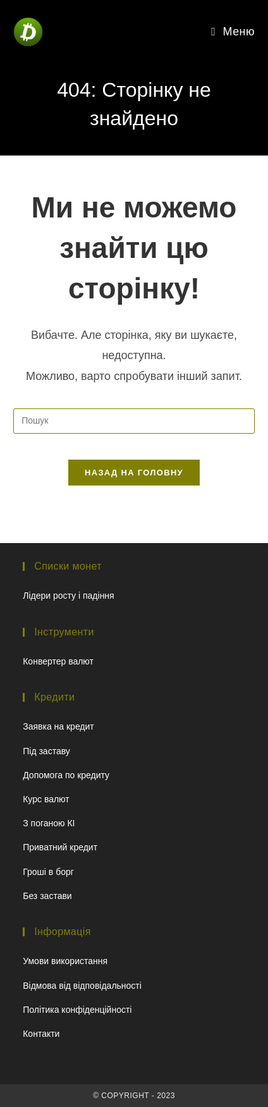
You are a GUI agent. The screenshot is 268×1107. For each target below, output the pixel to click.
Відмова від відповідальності (82, 986)
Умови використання (65, 961)
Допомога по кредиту (66, 775)
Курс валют (46, 799)
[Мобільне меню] (233, 31)
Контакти (41, 1034)
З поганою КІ (49, 823)
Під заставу (46, 751)
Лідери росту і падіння (68, 595)
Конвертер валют (58, 661)
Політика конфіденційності (77, 1010)
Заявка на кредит (58, 726)
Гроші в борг (48, 872)
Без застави (47, 896)
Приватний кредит (60, 847)
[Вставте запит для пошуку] (134, 421)
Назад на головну (134, 472)
